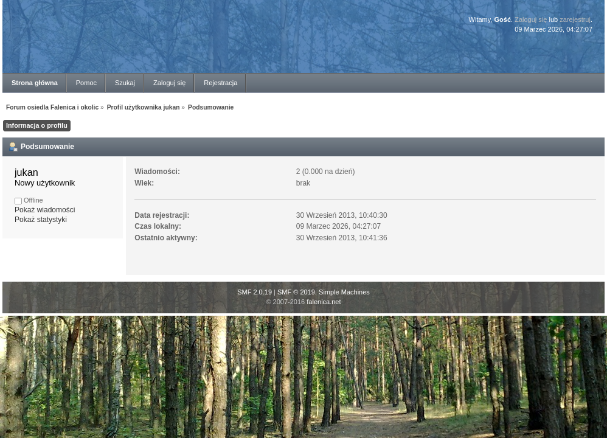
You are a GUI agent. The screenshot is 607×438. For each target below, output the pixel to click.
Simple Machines (344, 292)
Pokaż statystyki (41, 219)
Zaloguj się (531, 19)
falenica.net (324, 301)
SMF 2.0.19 (254, 292)
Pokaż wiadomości (45, 210)
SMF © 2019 (296, 292)
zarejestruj (575, 19)
